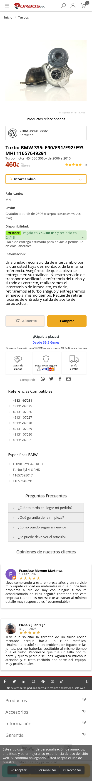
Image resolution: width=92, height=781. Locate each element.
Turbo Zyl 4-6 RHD (26, 469)
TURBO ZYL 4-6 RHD (28, 464)
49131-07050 (22, 434)
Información (46, 723)
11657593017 (23, 475)
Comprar (67, 321)
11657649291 (23, 481)
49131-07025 (22, 406)
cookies (29, 749)
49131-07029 (22, 429)
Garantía (46, 735)
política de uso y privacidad (36, 762)
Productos (46, 700)
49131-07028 (22, 423)
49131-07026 (22, 412)
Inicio (8, 17)
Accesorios (46, 712)
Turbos (23, 17)
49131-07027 (22, 417)
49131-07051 (22, 440)
